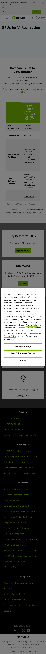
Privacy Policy (32, 325)
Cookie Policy (9, 328)
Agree (23, 360)
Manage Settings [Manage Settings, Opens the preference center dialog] (23, 346)
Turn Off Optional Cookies (23, 353)
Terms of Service (20, 330)
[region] (23, 327)
